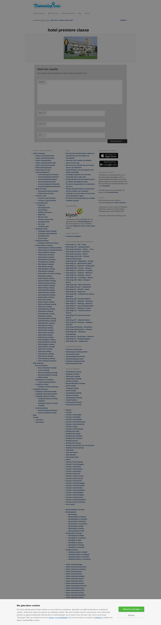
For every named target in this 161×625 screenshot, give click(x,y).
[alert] (80, 312)
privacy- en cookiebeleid (58, 618)
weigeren (98, 618)
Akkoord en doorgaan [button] (131, 609)
